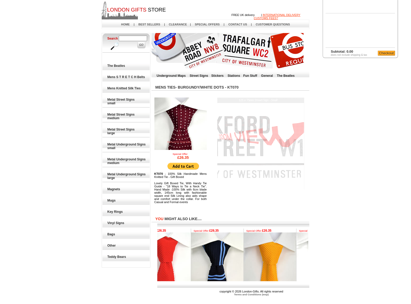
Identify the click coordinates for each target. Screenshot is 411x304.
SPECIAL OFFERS (207, 24)
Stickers (217, 76)
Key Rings (115, 212)
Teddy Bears (117, 257)
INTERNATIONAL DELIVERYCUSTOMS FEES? (277, 16)
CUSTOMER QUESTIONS (273, 24)
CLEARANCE (178, 24)
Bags (111, 234)
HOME (125, 24)
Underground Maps (171, 76)
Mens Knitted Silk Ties (124, 88)
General (267, 76)
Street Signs (199, 76)
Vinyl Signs (116, 223)
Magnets (114, 189)
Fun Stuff (250, 76)
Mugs (111, 200)
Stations (234, 76)
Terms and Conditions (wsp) (251, 294)
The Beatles (116, 66)
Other (111, 245)
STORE (136, 10)
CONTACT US (237, 24)
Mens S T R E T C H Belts (126, 77)
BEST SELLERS (149, 24)
